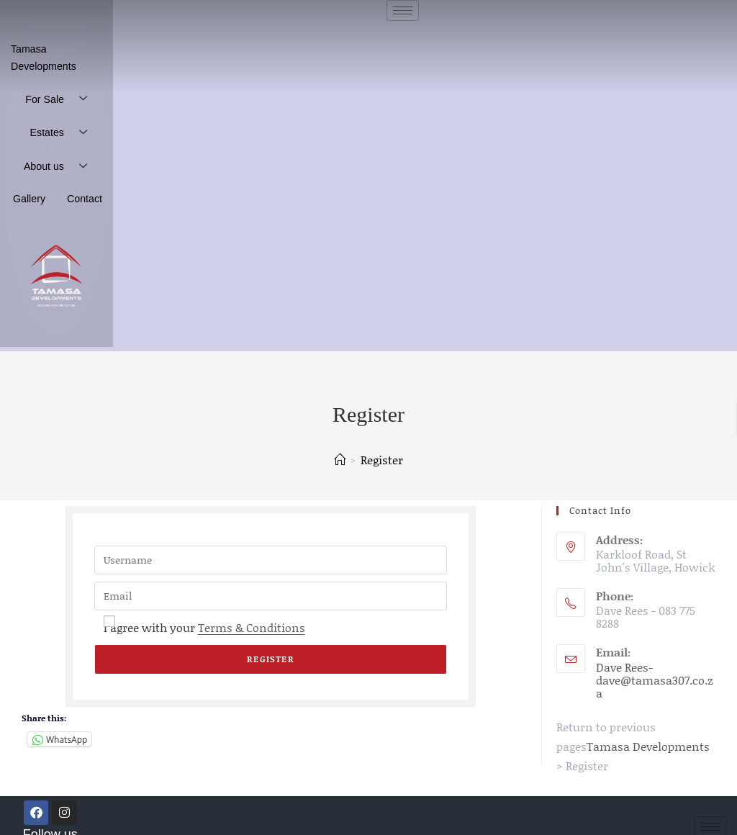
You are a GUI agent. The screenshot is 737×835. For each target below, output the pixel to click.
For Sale (65, 79)
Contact (87, 177)
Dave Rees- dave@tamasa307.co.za (654, 657)
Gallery (37, 177)
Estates (66, 112)
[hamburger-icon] (402, 10)
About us (64, 146)
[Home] (339, 436)
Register (382, 436)
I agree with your (204, 604)
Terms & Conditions (251, 604)
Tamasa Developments (58, 47)
